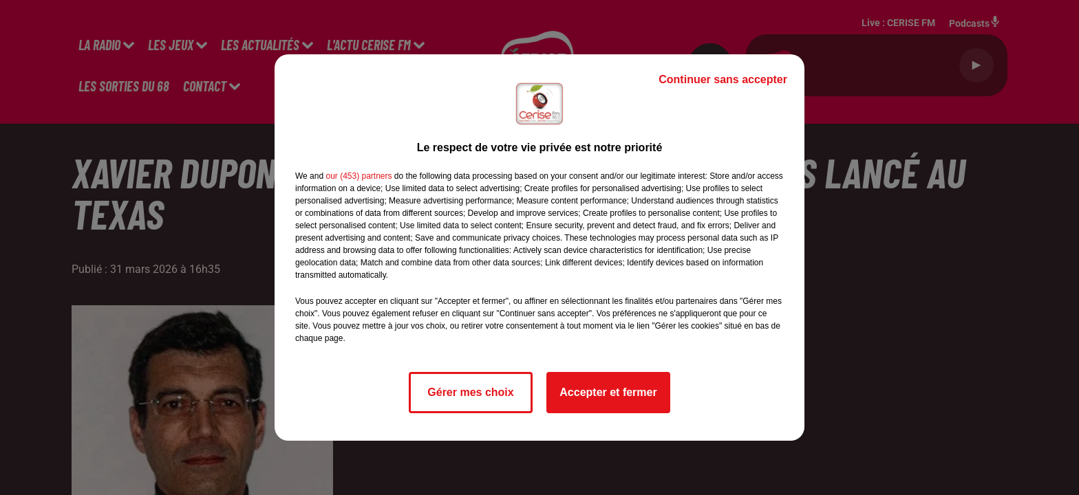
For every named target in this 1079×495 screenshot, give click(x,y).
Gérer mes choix (470, 392)
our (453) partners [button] (358, 176)
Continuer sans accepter (723, 79)
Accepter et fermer (607, 392)
